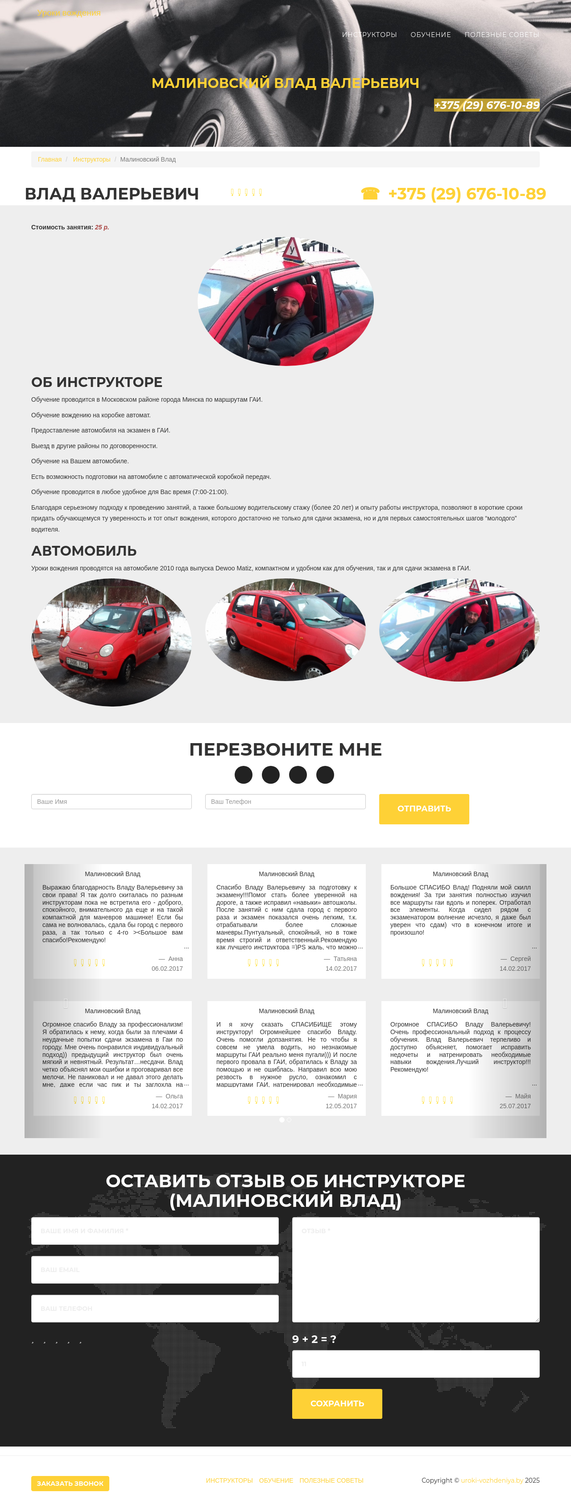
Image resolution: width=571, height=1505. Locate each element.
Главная (50, 159)
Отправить (424, 809)
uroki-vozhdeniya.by (492, 1480)
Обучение (431, 45)
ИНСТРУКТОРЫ (229, 1480)
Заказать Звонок (70, 1484)
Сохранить (337, 1404)
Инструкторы (369, 45)
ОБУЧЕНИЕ (276, 1480)
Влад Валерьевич (112, 194)
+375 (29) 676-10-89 (467, 194)
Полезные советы (502, 45)
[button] (507, 1001)
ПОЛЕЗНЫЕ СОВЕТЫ (331, 1480)
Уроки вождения (77, 22)
